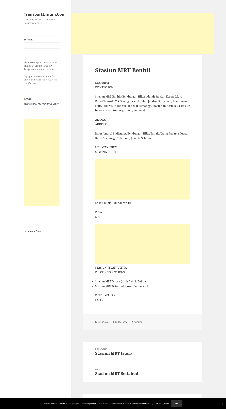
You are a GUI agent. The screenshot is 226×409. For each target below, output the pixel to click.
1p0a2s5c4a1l (122, 321)
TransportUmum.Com (45, 14)
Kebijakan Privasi (33, 231)
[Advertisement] (42, 162)
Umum (138, 321)
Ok (176, 403)
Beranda (28, 39)
